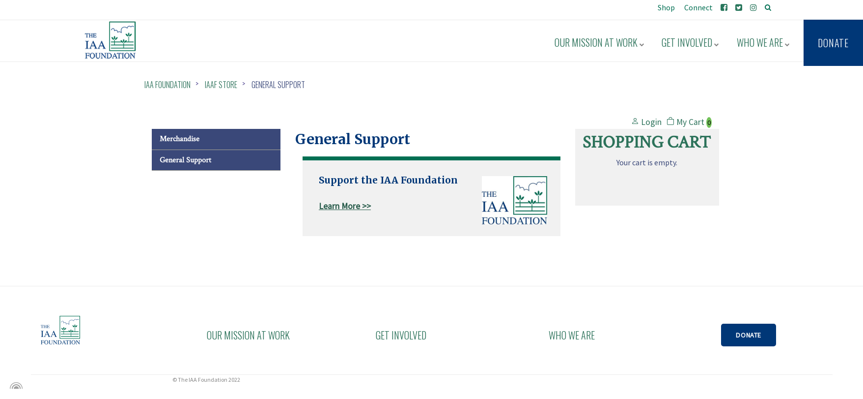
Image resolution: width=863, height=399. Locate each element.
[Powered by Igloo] (15, 385)
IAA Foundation (167, 85)
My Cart (689, 122)
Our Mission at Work (606, 40)
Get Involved (695, 40)
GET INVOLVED (401, 335)
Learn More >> (345, 206)
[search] (768, 7)
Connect (698, 7)
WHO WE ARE (572, 335)
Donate (833, 40)
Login (646, 122)
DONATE (749, 335)
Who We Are (764, 40)
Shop (665, 7)
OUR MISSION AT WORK (244, 335)
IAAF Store (221, 85)
